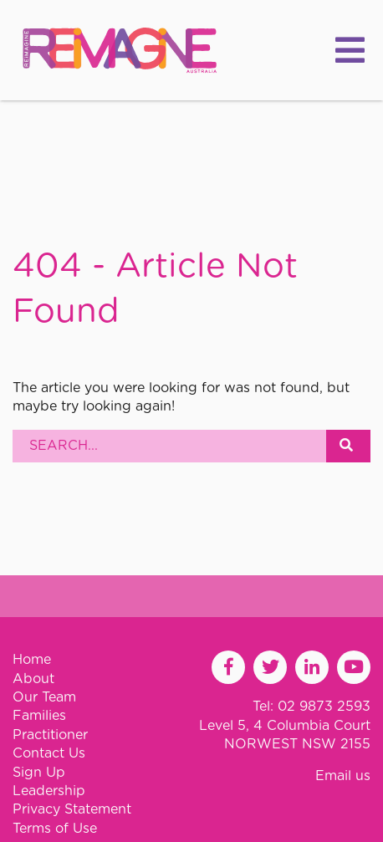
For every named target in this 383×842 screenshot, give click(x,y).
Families (39, 715)
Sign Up (39, 772)
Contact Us (49, 753)
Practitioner (50, 735)
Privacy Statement (72, 809)
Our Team (44, 697)
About (33, 679)
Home (32, 659)
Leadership (49, 791)
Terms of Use (55, 828)
